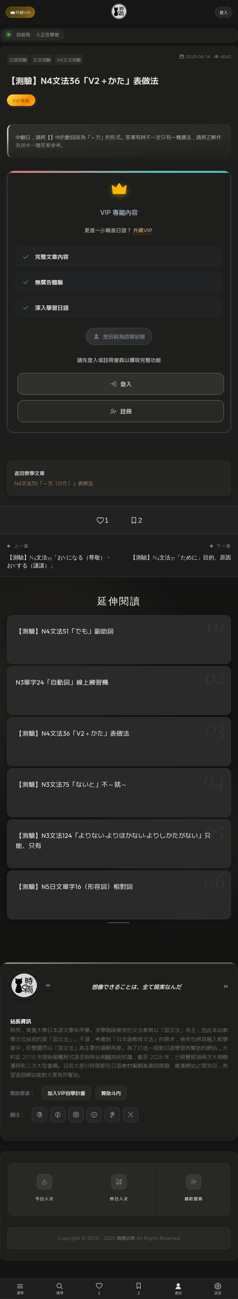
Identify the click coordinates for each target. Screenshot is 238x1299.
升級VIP (20, 12)
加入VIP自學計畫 (66, 1092)
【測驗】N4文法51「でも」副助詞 (65, 631)
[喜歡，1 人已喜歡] (99, 1288)
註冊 (121, 411)
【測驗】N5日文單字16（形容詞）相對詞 (74, 889)
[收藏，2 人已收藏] (139, 1288)
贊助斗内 (111, 1092)
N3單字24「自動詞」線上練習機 (62, 682)
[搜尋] (59, 1288)
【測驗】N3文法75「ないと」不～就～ (71, 785)
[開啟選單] (20, 1288)
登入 (223, 12)
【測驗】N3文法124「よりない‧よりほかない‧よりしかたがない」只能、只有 (113, 842)
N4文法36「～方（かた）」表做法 (53, 483)
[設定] (218, 1288)
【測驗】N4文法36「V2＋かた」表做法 (73, 733)
